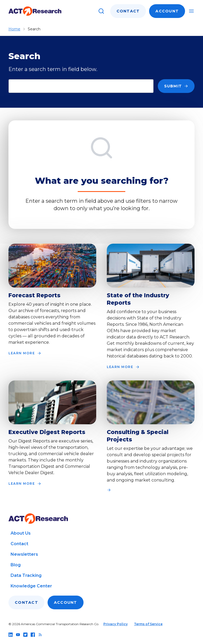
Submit (176, 86)
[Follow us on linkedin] (10, 635)
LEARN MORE (24, 353)
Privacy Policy (115, 624)
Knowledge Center (31, 585)
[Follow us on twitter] (25, 635)
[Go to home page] (34, 11)
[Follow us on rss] (40, 635)
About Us (21, 533)
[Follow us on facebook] (33, 635)
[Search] (101, 11)
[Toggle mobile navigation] (191, 11)
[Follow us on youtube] (18, 635)
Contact (128, 11)
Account (167, 11)
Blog (16, 564)
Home (14, 29)
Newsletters (24, 554)
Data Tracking (26, 575)
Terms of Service (148, 624)
